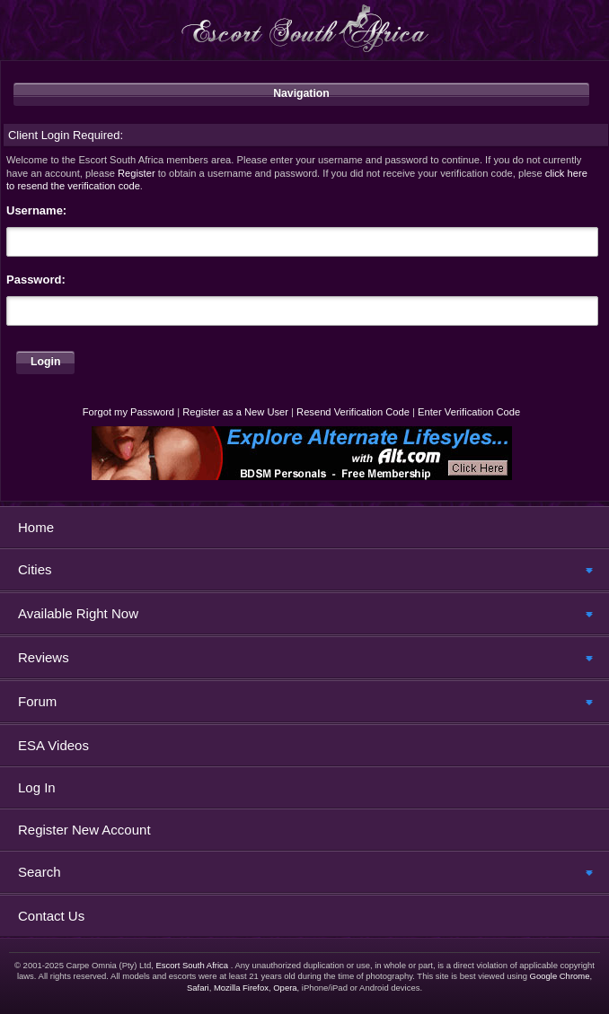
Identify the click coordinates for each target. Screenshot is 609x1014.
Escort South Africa (192, 965)
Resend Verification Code (353, 411)
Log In (37, 787)
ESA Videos (53, 745)
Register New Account (84, 829)
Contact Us (51, 915)
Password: (36, 279)
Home (36, 527)
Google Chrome (560, 976)
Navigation (301, 93)
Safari (198, 987)
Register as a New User (235, 411)
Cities (35, 569)
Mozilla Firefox (241, 987)
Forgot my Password (128, 411)
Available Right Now (78, 613)
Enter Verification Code (469, 411)
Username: (36, 210)
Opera (284, 987)
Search (39, 871)
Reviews (43, 657)
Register (136, 173)
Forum (37, 701)
